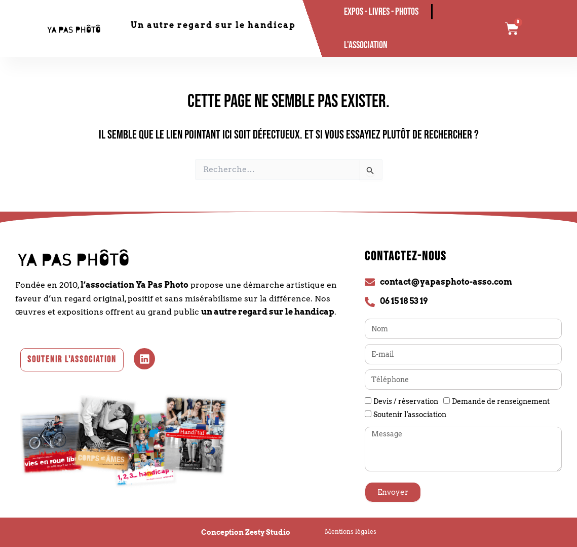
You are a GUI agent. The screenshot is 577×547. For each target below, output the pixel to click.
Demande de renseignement (501, 401)
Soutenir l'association (409, 415)
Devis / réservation (405, 401)
